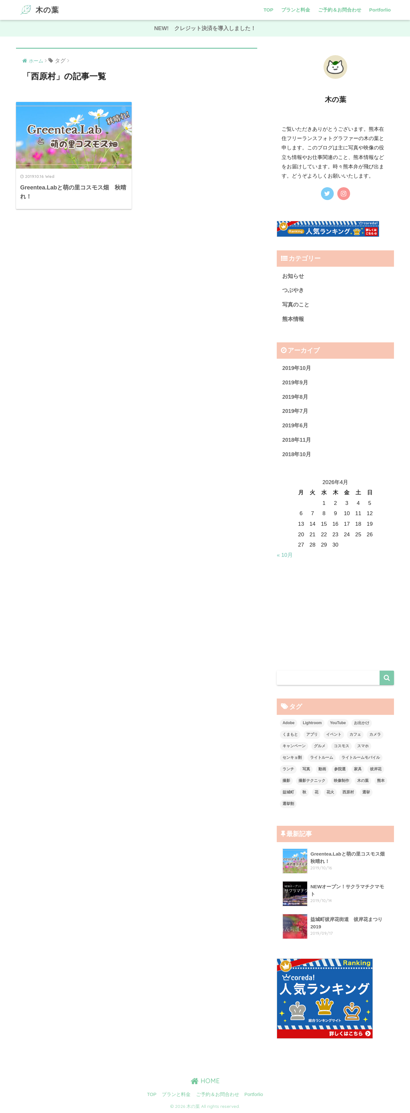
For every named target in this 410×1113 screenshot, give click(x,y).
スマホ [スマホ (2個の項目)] (363, 746)
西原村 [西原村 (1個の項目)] (348, 792)
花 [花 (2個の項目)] (316, 792)
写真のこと (295, 305)
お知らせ (293, 276)
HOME (205, 1081)
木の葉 (38, 9)
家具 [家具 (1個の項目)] (358, 769)
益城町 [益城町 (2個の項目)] (288, 792)
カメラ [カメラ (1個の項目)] (375, 734)
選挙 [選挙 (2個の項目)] (366, 792)
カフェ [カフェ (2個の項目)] (355, 734)
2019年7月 (295, 411)
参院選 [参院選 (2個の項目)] (340, 769)
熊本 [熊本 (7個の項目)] (381, 780)
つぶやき (293, 290)
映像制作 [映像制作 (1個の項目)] (341, 780)
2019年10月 (296, 368)
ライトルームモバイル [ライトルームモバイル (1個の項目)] (360, 757)
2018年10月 (296, 454)
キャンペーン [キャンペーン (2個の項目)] (294, 746)
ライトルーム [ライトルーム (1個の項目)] (321, 757)
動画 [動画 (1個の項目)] (322, 769)
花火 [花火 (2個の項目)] (330, 792)
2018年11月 (296, 440)
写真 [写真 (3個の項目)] (306, 769)
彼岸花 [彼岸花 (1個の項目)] (375, 769)
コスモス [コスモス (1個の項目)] (341, 746)
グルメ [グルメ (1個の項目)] (319, 746)
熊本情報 (293, 319)
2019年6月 (295, 426)
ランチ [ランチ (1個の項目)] (288, 769)
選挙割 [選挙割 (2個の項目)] (288, 803)
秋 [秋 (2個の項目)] (304, 792)
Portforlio (380, 10)
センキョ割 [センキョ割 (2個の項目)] (292, 757)
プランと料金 (295, 10)
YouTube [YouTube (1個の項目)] (338, 723)
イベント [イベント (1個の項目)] (333, 734)
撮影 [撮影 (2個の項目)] (286, 780)
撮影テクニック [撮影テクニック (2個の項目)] (312, 780)
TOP (269, 10)
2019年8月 (295, 397)
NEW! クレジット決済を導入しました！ (205, 28)
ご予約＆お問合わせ (339, 10)
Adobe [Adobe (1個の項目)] (288, 723)
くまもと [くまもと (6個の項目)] (290, 734)
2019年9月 (295, 383)
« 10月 (285, 555)
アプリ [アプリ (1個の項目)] (312, 734)
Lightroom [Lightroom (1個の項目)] (312, 723)
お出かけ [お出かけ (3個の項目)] (361, 723)
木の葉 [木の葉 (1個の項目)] (363, 780)
